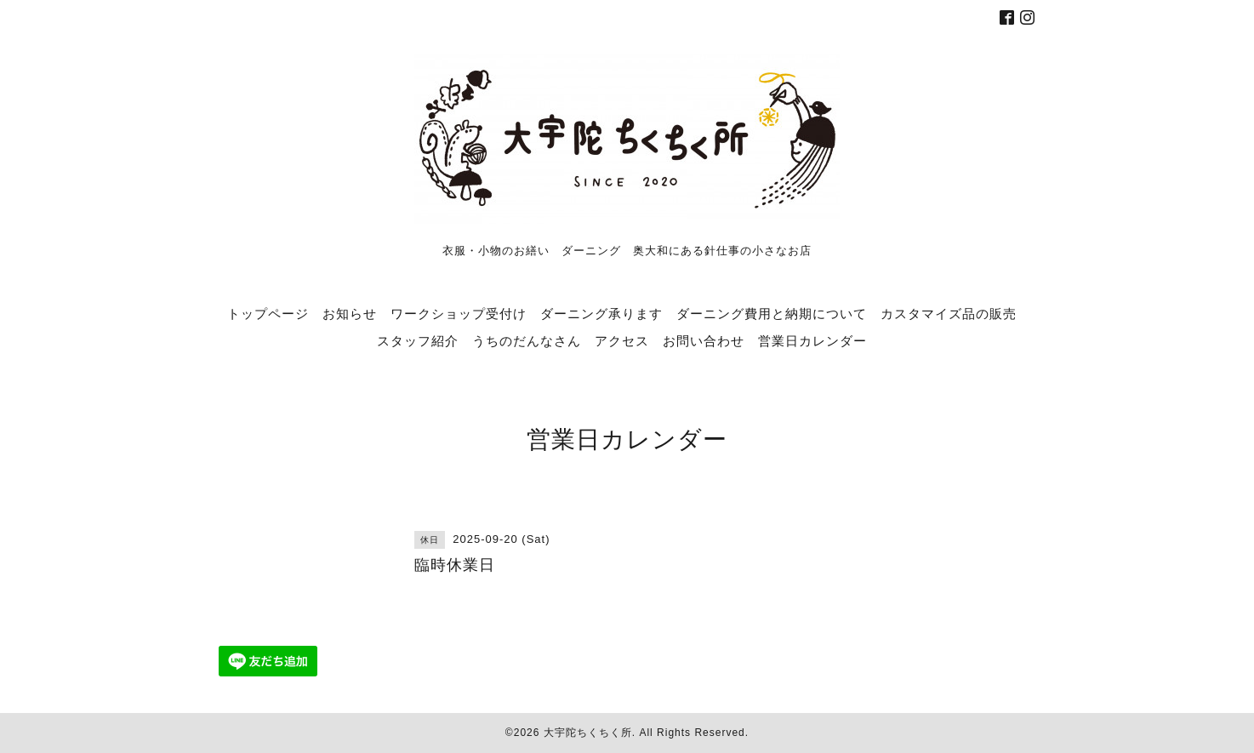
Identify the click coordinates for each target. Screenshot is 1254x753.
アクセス (622, 340)
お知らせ (349, 313)
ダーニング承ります (601, 313)
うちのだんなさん (526, 340)
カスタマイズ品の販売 (949, 313)
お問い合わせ (703, 340)
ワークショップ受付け (458, 313)
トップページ (268, 313)
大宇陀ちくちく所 (588, 733)
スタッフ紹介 (418, 340)
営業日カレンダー (812, 340)
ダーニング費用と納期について (771, 313)
